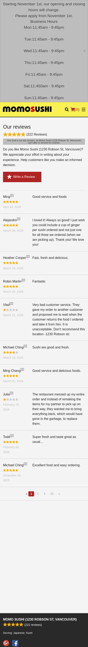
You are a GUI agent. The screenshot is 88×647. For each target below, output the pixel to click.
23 (52, 493)
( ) (75, 109)
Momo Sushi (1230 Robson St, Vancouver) (40, 619)
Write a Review (21, 177)
